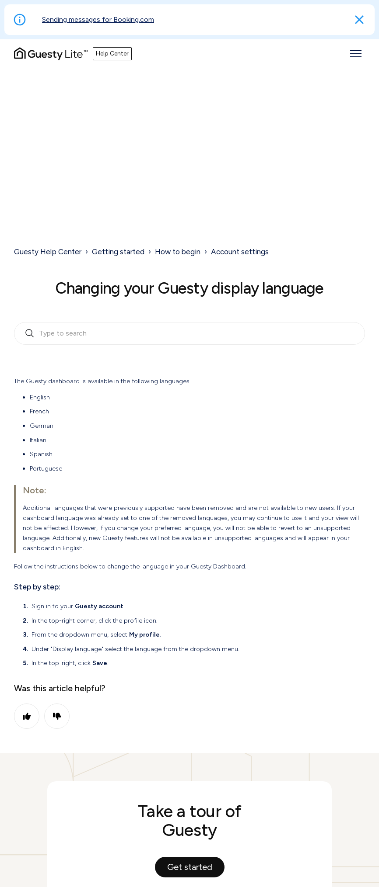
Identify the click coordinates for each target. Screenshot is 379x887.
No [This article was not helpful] (57, 716)
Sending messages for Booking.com (98, 19)
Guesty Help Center (47, 251)
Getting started (118, 251)
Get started (189, 867)
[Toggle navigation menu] (356, 53)
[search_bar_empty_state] (189, 333)
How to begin (177, 251)
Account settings (240, 251)
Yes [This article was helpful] (26, 716)
